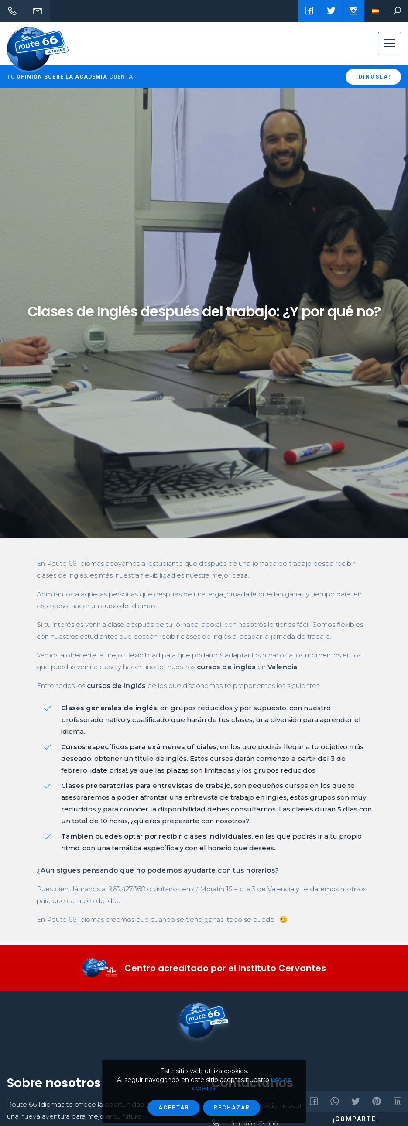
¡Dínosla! (373, 77)
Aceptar (173, 1108)
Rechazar (232, 1108)
